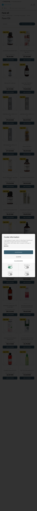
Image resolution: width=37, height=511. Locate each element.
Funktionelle (10, 273)
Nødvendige (10, 266)
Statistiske (27, 273)
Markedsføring (27, 266)
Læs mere (6, 246)
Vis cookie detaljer (18, 260)
